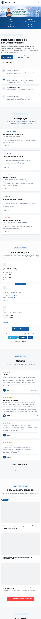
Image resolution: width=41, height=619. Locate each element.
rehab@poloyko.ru (11, 577)
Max (28, 57)
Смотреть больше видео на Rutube (20, 512)
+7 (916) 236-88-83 (20, 341)
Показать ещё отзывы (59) (20, 464)
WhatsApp (7, 57)
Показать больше (20, 329)
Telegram (19, 57)
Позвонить (7, 62)
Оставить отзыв (20, 471)
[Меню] (38, 2)
